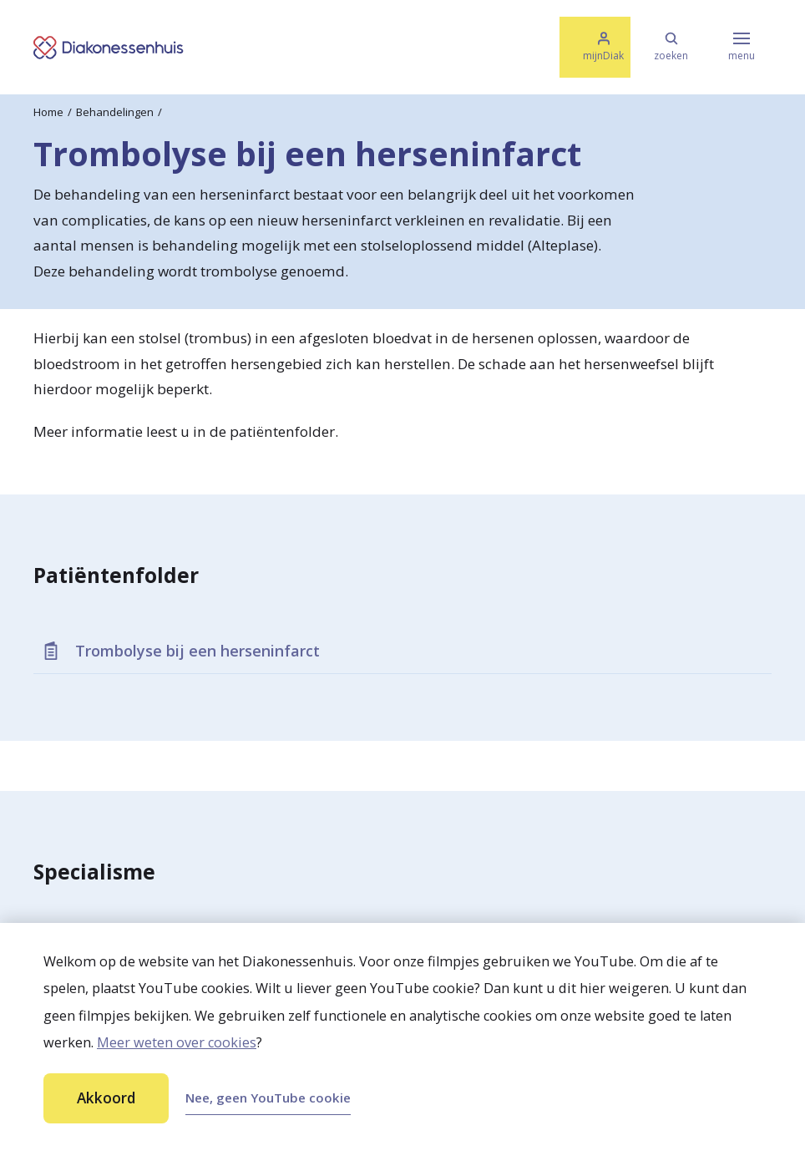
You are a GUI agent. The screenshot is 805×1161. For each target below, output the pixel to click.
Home (48, 111)
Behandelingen (115, 111)
